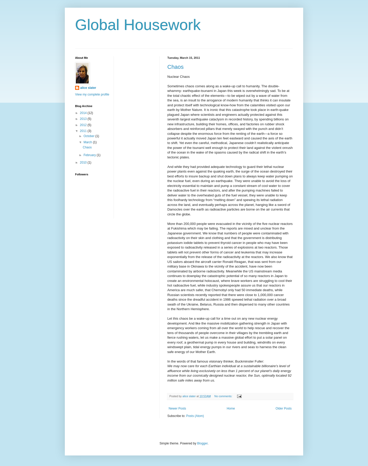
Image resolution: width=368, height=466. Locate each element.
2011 (84, 131)
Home (231, 408)
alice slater (88, 88)
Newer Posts (177, 408)
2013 (84, 119)
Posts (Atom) (195, 416)
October (89, 136)
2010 (84, 162)
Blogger (202, 443)
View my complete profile (92, 94)
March (88, 142)
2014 (84, 113)
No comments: (223, 396)
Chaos (175, 67)
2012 (84, 125)
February (90, 155)
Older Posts (283, 408)
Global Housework (138, 24)
